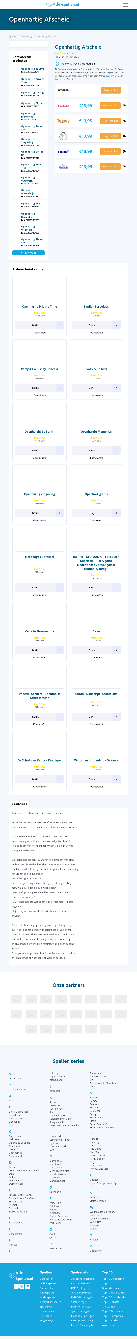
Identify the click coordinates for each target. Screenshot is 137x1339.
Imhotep (53, 1073)
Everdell (13, 1204)
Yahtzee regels (79, 1299)
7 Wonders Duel (17, 1089)
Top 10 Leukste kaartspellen (110, 1301)
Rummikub (95, 1086)
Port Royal (55, 1222)
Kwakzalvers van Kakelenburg (65, 1125)
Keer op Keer (56, 1108)
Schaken (94, 1104)
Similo (93, 1120)
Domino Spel (16, 1183)
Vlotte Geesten (98, 1200)
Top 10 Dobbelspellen (114, 1295)
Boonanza (14, 1121)
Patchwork (55, 1206)
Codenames (15, 1152)
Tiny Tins (95, 1162)
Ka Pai (52, 1102)
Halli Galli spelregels (81, 1295)
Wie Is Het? (96, 1221)
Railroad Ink (55, 1248)
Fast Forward (16, 1222)
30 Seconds (15, 1078)
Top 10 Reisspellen (112, 1311)
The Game (95, 1148)
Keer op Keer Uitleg (81, 1316)
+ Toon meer (28, 252)
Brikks (12, 1125)
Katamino (54, 1105)
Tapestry (94, 1142)
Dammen (14, 1167)
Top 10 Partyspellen (112, 1307)
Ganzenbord (15, 1233)
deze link (110, 75)
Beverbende (15, 1115)
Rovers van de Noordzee (103, 1083)
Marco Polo (55, 1167)
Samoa (94, 1100)
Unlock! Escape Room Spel (104, 1183)
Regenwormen (98, 1076)
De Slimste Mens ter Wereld (24, 1170)
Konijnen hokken (58, 1122)
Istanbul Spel (56, 1079)
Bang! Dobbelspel (18, 1111)
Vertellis (94, 1197)
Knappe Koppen (57, 1115)
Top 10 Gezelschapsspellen (112, 1284)
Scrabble (94, 1107)
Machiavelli (55, 1164)
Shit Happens (97, 1117)
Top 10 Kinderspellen (113, 1291)
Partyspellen (46, 1286)
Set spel (94, 1114)
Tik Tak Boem (97, 1158)
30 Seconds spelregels (83, 1278)
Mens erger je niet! (59, 1170)
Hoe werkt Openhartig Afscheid (75, 64)
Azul (11, 1100)
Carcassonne (16, 1136)
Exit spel (13, 1208)
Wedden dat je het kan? (102, 1211)
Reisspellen (46, 1311)
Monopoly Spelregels (82, 1311)
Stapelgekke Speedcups (102, 1127)
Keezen (53, 1112)
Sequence (95, 1110)
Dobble (13, 1177)
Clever (12, 1149)
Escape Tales (16, 1201)
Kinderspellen (47, 1295)
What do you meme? (101, 1218)
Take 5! (94, 1138)
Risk (92, 1079)
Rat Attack (95, 1073)
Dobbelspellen (47, 1282)
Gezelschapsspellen (50, 1299)
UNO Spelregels (79, 1286)
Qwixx (52, 1237)
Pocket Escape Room (60, 1219)
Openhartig (55, 1191)
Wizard (93, 1228)
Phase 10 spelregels (81, 1320)
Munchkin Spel (57, 1180)
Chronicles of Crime (19, 1142)
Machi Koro (55, 1160)
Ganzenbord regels (81, 1291)
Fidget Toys (46, 1316)
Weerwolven (96, 1215)
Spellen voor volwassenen (47, 1305)
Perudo (53, 1209)
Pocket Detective (58, 1216)
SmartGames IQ (98, 1124)
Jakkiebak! (54, 1090)
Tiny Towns (96, 1165)
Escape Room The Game (22, 1198)
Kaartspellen (46, 1291)
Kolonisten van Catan (60, 1118)
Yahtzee (94, 1239)
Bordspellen (46, 1278)
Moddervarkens (57, 1174)
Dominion (14, 1180)
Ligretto (53, 1143)
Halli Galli (14, 1244)
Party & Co (55, 1202)
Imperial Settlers (58, 1076)
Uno (92, 1186)
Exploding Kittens (18, 1211)
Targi (92, 1145)
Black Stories (16, 1118)
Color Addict (15, 1156)
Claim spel (14, 1146)
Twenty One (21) (99, 1168)
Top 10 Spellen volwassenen (110, 1318)
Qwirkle (53, 1234)
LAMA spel (55, 1136)
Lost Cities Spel (57, 1146)
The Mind (95, 1152)
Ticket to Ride (97, 1155)
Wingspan (95, 1225)
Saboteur (95, 1097)
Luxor (52, 1149)
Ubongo (94, 1179)
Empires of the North (20, 1194)
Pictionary (54, 1212)
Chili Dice (14, 1139)
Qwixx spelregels (80, 1307)
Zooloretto (96, 1250)
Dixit (11, 1173)
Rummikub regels (80, 1282)
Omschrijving (19, 803)
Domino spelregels (81, 1303)
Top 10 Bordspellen (112, 1278)
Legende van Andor (59, 1139)
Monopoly (54, 1177)
